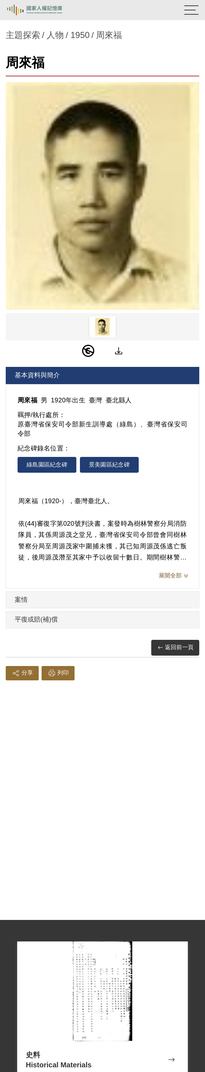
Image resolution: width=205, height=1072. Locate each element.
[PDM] (88, 350)
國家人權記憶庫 (42, 10)
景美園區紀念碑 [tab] (109, 465)
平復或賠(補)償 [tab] (36, 619)
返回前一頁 (175, 647)
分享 (22, 673)
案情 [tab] (21, 599)
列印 (58, 673)
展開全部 (170, 575)
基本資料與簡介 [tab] (37, 375)
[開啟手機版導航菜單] (191, 10)
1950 (80, 35)
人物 (55, 35)
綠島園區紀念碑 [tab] (47, 465)
